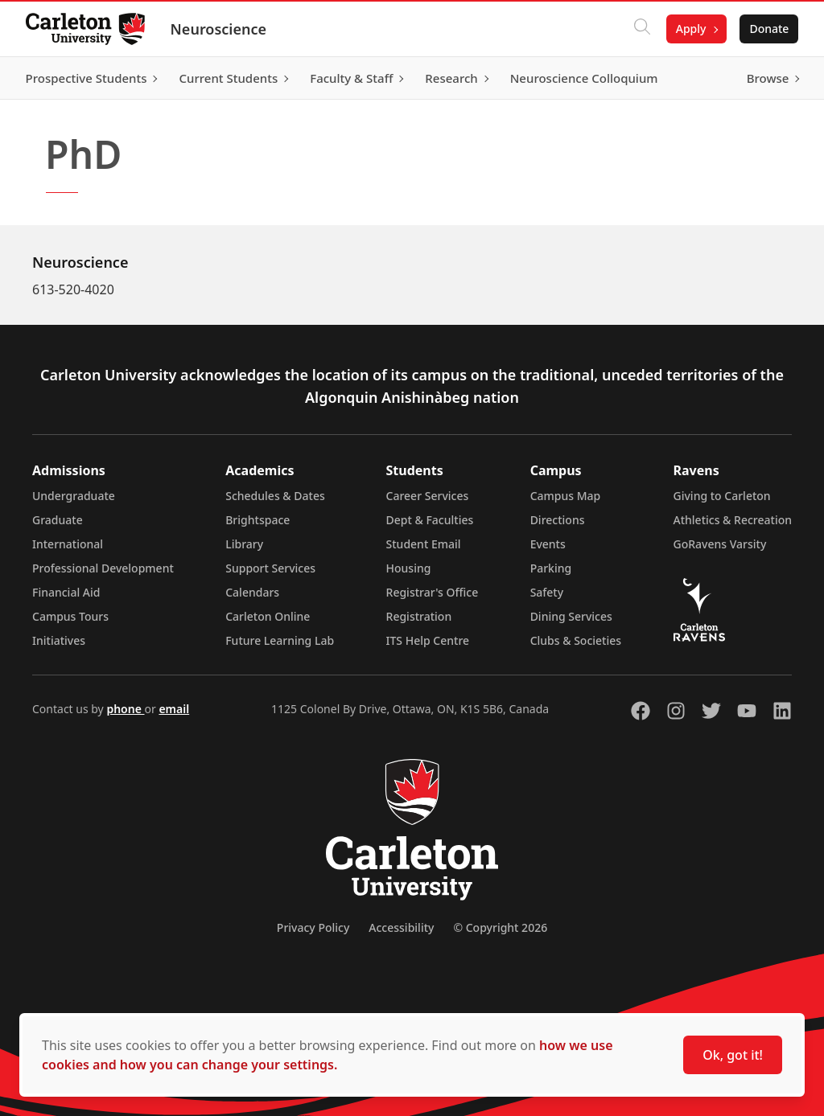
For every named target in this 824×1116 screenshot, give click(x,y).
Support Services (270, 568)
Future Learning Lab (279, 640)
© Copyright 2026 (500, 927)
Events (548, 544)
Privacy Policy (313, 927)
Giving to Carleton (722, 495)
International (67, 544)
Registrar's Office (432, 592)
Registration (419, 616)
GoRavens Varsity (720, 544)
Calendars (252, 592)
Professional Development (103, 568)
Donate (769, 28)
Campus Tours (70, 616)
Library (244, 544)
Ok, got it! (732, 1055)
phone (125, 708)
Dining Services (571, 616)
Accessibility (401, 927)
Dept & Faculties (430, 519)
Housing (408, 568)
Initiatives (58, 640)
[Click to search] (641, 28)
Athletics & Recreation (733, 519)
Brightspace (257, 519)
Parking (551, 568)
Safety (547, 592)
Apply (690, 28)
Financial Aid (66, 592)
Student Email (423, 544)
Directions (557, 519)
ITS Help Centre (428, 640)
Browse (767, 78)
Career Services (427, 495)
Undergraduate (73, 495)
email (174, 708)
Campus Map (565, 495)
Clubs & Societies (575, 640)
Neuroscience (218, 29)
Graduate (57, 519)
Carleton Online (267, 616)
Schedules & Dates (275, 495)
